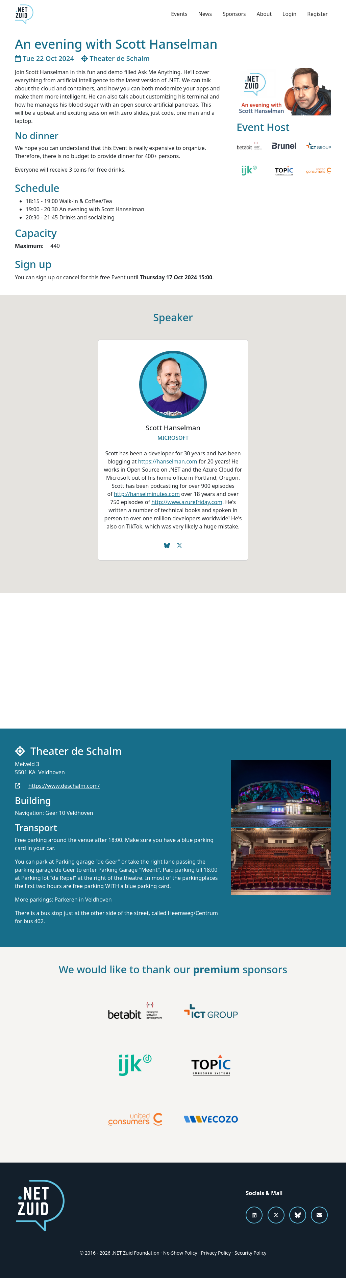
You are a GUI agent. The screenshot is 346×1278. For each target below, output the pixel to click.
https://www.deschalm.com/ (64, 785)
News (204, 14)
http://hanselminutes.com (147, 494)
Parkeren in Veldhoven (83, 899)
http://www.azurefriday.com (186, 502)
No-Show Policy (180, 1253)
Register (317, 14)
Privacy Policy (216, 1253)
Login (289, 14)
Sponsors (233, 14)
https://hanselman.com (167, 461)
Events (177, 14)
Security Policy (250, 1253)
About (263, 14)
